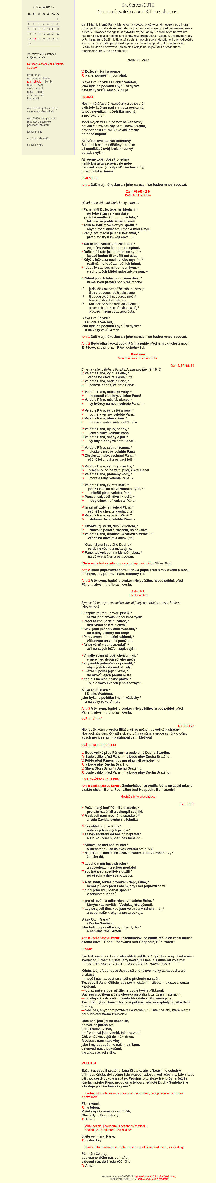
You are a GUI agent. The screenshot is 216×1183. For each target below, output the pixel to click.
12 (44, 28)
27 (48, 38)
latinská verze (34, 131)
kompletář (33, 98)
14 (53, 28)
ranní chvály (34, 81)
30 (29, 43)
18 (39, 33)
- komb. (48, 81)
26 (44, 38)
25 (39, 38)
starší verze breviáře (38, 138)
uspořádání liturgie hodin (41, 118)
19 (44, 33)
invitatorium (34, 74)
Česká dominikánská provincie (153, 1179)
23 (29, 38)
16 (29, 33)
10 (34, 28)
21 (53, 33)
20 (48, 33)
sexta (30, 88)
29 (58, 38)
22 (58, 33)
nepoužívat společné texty (42, 108)
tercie (30, 84)
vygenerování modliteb (40, 111)
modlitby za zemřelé (39, 121)
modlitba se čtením (38, 78)
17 (34, 33)
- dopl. (39, 84)
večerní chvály (35, 95)
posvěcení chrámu (38, 125)
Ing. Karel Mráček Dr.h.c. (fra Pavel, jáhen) (155, 1176)
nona (30, 91)
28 (53, 38)
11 (39, 28)
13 (48, 28)
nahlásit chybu (35, 144)
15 (58, 28)
